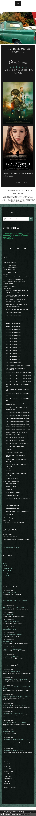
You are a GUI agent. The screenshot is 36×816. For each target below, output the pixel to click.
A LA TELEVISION (11, 483)
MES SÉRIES (7, 520)
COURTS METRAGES (10, 286)
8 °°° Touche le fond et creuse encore (14, 281)
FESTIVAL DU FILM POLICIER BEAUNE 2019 (18, 381)
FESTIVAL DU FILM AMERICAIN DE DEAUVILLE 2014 (15, 369)
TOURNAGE (9, 514)
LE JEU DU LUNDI (11, 503)
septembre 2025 (8, 778)
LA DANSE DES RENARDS (11, 622)
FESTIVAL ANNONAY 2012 (14, 327)
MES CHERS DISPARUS (12, 509)
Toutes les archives (9, 787)
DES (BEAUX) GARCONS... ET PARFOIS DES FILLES (18, 499)
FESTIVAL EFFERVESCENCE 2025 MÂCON (18, 424)
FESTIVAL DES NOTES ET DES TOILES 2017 (18, 365)
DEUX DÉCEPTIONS (9, 629)
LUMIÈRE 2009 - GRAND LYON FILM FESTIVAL (16, 465)
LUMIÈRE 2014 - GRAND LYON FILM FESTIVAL (16, 474)
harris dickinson (20, 201)
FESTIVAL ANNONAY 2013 (14, 329)
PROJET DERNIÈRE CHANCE (12, 649)
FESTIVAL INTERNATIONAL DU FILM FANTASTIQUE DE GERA (16, 433)
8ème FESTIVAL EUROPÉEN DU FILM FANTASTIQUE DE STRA (16, 300)
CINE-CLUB (9, 489)
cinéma (15, 197)
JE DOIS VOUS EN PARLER (11, 481)
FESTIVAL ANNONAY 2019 (14, 347)
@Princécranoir (7, 687)
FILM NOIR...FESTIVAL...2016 (14, 452)
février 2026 (7, 766)
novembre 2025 (8, 773)
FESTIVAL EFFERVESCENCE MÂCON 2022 (18, 430)
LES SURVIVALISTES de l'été (18, 71)
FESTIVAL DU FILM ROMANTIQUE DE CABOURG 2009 (16, 408)
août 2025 (7, 781)
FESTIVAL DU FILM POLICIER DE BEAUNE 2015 (17, 389)
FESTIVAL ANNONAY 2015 (14, 335)
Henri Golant (7, 571)
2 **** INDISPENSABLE (18, 190)
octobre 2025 (8, 776)
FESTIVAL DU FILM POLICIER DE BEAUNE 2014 (17, 385)
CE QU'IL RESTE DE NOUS (11, 656)
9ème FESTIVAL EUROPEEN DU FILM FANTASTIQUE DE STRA (16, 305)
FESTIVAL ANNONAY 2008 (14, 315)
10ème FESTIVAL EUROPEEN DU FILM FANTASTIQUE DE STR (17, 291)
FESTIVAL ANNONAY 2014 (14, 332)
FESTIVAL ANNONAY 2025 (14, 362)
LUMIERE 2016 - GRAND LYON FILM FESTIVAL (16, 460)
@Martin (5, 679)
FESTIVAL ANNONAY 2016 (14, 338)
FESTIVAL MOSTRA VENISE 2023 (15, 440)
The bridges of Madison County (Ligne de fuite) (16, 539)
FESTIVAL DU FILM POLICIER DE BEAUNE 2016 (17, 394)
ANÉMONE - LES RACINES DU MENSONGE (16, 607)
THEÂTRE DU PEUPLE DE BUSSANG (14, 522)
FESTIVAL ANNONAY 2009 (14, 318)
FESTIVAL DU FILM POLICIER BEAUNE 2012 (18, 372)
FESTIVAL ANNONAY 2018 (14, 344)
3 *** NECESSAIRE (9, 270)
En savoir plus (22, 814)
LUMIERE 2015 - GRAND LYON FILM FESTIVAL (16, 456)
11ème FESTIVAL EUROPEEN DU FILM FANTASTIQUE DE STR (17, 296)
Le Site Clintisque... (8, 534)
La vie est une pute (9, 518)
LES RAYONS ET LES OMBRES (12, 634)
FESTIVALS (7, 288)
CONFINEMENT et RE (10, 284)
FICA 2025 (9, 449)
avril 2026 (7, 761)
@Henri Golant (7, 722)
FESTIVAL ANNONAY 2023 (14, 356)
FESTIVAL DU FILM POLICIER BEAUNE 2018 (18, 378)
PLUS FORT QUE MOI (9, 593)
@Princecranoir (7, 705)
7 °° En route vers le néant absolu (13, 279)
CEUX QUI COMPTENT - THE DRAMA (15, 600)
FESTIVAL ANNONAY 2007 (14, 312)
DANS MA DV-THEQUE (12, 495)
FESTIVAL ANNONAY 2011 (14, 324)
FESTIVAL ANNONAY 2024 (14, 359)
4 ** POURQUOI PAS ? (10, 272)
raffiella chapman (23, 197)
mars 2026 (7, 764)
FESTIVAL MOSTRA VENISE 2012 (15, 437)
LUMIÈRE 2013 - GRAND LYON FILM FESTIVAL (16, 469)
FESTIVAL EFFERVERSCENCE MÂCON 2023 (18, 415)
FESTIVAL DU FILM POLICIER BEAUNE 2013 (18, 375)
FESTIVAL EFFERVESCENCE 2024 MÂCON (18, 421)
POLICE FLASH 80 (8, 642)
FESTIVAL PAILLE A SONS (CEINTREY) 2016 (18, 443)
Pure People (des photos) (10, 536)
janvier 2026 (7, 769)
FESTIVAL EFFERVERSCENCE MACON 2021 (18, 412)
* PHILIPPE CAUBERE (10, 262)
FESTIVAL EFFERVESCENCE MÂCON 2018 (18, 427)
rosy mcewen (11, 199)
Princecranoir (6, 739)
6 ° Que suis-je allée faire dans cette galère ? (16, 277)
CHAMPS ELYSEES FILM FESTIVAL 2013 (17, 309)
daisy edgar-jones (19, 200)
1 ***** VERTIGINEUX (10, 265)
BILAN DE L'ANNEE (11, 486)
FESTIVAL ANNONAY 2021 (14, 353)
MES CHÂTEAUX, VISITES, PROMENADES (17, 511)
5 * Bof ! (6, 274)
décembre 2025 (8, 771)
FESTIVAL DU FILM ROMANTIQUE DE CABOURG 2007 (16, 403)
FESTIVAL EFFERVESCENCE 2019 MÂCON (18, 418)
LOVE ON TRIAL (8, 614)
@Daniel (5, 671)
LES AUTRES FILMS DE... (13, 506)
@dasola (5, 713)
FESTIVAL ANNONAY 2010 (14, 321)
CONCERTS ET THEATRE (13, 492)
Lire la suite (20, 183)
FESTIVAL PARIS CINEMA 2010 (15, 446)
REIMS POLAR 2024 (12, 478)
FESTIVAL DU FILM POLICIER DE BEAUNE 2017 (17, 399)
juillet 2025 (7, 783)
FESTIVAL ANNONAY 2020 (14, 350)
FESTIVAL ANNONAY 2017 (14, 341)
